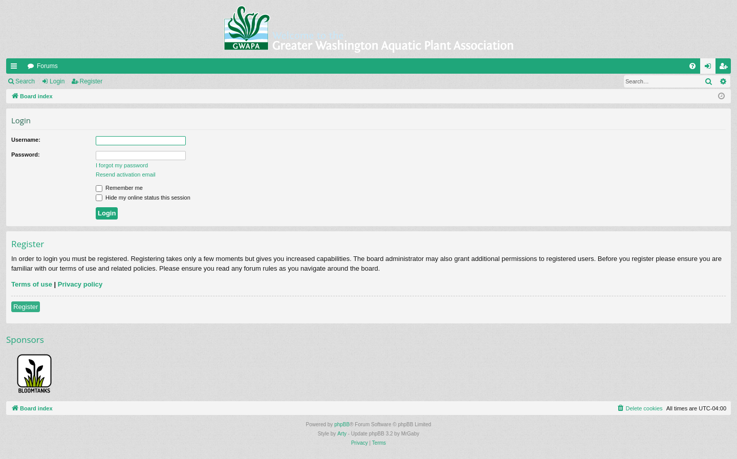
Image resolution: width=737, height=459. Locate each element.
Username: (25, 140)
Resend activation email (126, 174)
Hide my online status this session (143, 197)
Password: (25, 154)
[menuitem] (692, 66)
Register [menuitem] (725, 68)
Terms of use (31, 284)
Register (91, 81)
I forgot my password (122, 165)
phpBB (342, 424)
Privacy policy (80, 284)
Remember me (119, 188)
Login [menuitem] (710, 68)
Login (57, 81)
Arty (341, 433)
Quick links (15, 68)
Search (25, 81)
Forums (47, 66)
